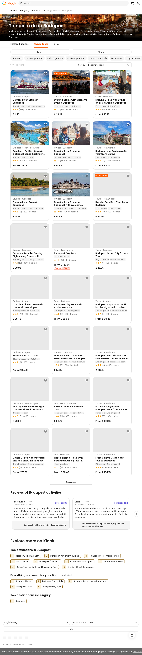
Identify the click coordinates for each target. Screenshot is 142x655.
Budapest (37, 10)
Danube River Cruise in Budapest (25, 101)
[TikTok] (26, 638)
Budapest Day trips (52, 586)
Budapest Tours (24, 586)
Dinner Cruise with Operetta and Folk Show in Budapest (29, 459)
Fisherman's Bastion (113, 561)
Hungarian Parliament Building (64, 555)
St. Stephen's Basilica (49, 561)
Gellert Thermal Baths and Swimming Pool (36, 567)
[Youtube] (9, 638)
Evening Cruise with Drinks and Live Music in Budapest (110, 101)
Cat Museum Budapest (81, 561)
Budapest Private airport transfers (90, 581)
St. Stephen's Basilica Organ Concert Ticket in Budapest (29, 408)
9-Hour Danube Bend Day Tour (68, 408)
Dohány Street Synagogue (81, 567)
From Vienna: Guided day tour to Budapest (109, 459)
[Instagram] (15, 638)
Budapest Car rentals (52, 581)
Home (13, 10)
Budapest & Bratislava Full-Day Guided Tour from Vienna (112, 357)
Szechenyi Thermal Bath (27, 555)
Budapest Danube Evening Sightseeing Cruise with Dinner (27, 256)
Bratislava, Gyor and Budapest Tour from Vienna (111, 408)
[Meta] (4, 638)
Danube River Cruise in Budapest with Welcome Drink (68, 205)
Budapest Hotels (23, 581)
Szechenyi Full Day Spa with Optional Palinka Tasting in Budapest (28, 154)
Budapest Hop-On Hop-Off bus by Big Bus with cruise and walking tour (110, 307)
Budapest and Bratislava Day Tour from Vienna (112, 152)
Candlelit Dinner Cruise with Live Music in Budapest (28, 306)
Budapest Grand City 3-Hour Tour (111, 255)
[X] (20, 638)
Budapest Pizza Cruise (25, 355)
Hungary (24, 10)
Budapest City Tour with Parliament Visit (68, 306)
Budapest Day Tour (65, 253)
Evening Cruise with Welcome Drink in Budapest (70, 101)
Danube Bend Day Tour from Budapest (111, 203)
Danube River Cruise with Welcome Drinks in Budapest (70, 357)
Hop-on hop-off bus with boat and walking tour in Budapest (68, 460)
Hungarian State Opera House (104, 555)
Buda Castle (22, 561)
